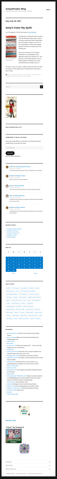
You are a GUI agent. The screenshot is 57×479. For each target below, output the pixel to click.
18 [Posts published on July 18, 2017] (19, 264)
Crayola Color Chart (12, 351)
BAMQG (29, 74)
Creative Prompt (34, 294)
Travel (15, 318)
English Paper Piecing (34, 297)
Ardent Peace (11, 341)
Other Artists (15, 76)
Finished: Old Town (12, 231)
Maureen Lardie (11, 367)
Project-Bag (29, 312)
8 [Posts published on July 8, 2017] (40, 258)
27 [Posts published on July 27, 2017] (29, 267)
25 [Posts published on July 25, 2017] (19, 267)
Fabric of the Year (16, 300)
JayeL (9, 74)
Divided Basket (11, 237)
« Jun (13, 273)
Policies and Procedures (21, 473)
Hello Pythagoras (20, 195)
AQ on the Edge (11, 337)
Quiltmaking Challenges (25, 76)
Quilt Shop (16, 315)
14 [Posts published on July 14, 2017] (35, 261)
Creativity (9, 297)
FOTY (24, 300)
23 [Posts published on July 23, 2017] (8, 267)
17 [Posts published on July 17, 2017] (13, 264)
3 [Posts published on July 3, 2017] (13, 258)
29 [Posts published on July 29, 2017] (40, 267)
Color (32, 74)
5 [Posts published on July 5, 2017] (24, 258)
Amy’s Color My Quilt (19, 27)
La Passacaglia (10, 306)
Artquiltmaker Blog (16, 9)
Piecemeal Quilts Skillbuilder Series (17, 376)
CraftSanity (10, 349)
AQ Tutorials (9, 465)
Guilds (8, 303)
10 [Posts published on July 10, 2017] (13, 261)
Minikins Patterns (28, 306)
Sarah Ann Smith (12, 390)
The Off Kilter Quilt (12, 394)
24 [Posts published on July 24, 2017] (13, 267)
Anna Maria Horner (12, 333)
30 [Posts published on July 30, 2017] (8, 270)
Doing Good (22, 297)
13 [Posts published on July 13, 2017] (29, 261)
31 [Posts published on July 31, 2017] (13, 270)
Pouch (16, 312)
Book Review (10, 291)
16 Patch (8, 288)
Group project (9, 76)
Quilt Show (23, 315)
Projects (8, 315)
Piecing (37, 309)
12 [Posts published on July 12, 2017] (24, 261)
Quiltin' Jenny (11, 386)
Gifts (29, 300)
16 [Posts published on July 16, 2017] (8, 264)
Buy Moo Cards (11, 420)
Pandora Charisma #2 (13, 233)
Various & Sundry (23, 318)
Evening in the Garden (13, 355)
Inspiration (30, 303)
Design (15, 297)
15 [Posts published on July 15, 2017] (40, 261)
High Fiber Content (12, 357)
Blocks (37, 288)
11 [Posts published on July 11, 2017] (19, 261)
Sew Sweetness (33, 315)
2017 (25, 74)
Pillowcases (9, 312)
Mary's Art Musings (12, 365)
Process (22, 312)
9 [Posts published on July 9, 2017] (8, 261)
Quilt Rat (9, 384)
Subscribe (10, 153)
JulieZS (11, 166)
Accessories (24, 288)
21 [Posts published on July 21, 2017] (35, 264)
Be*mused (10, 343)
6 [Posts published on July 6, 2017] (29, 258)
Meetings (19, 306)
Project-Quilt (38, 312)
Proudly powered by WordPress (35, 473)
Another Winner (19, 185)
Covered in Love (11, 345)
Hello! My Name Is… (11, 469)
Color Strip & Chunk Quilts (27, 291)
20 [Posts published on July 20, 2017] (29, 264)
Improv (23, 303)
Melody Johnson (11, 370)
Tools (40, 315)
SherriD (9, 392)
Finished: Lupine (20, 175)
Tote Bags (9, 318)
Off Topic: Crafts (20, 309)
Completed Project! (12, 294)
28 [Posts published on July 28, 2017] (35, 267)
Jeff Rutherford (11, 361)
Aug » (35, 273)
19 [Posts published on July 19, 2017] (24, 264)
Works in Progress (35, 318)
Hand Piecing (15, 303)
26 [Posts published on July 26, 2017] (24, 267)
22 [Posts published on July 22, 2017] (40, 264)
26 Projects (16, 288)
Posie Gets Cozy (11, 382)
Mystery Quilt (10, 309)
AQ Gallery (9, 462)
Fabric (8, 300)
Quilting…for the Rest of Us (15, 388)
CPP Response (23, 294)
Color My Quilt (32, 32)
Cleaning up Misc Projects (23, 166)
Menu (48, 9)
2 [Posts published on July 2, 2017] (8, 258)
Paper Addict (10, 374)
